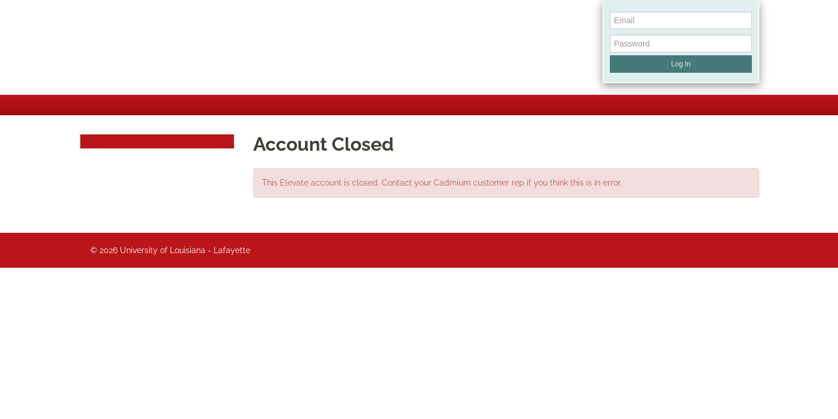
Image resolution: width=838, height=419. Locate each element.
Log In (680, 64)
